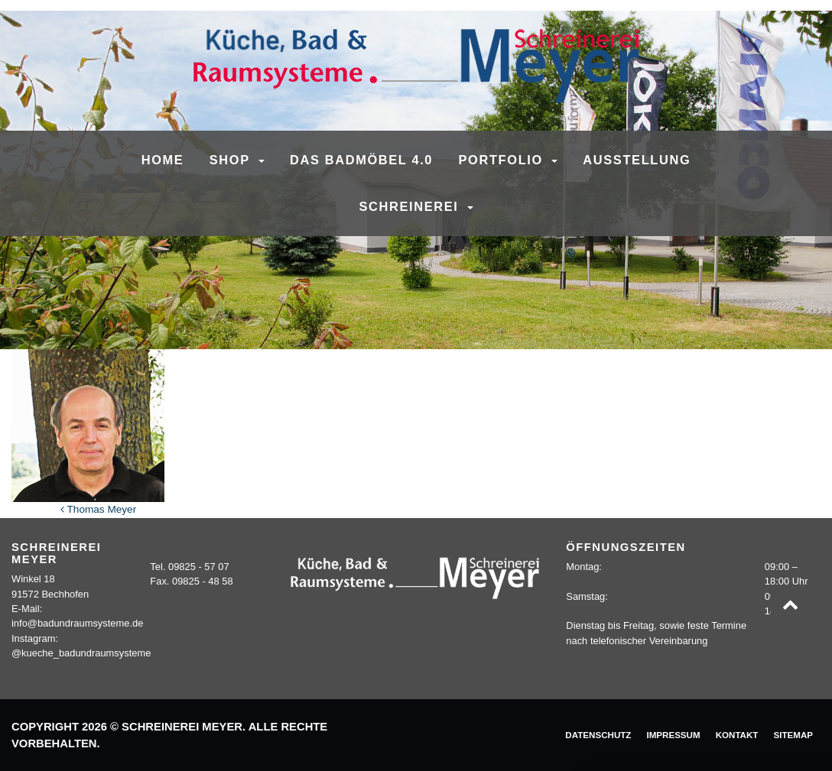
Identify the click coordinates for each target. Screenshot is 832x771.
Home (162, 160)
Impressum (673, 735)
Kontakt (737, 735)
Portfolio (503, 160)
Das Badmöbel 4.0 (361, 160)
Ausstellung (637, 160)
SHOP (232, 160)
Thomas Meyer (98, 509)
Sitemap (793, 735)
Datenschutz (598, 735)
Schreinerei (411, 206)
